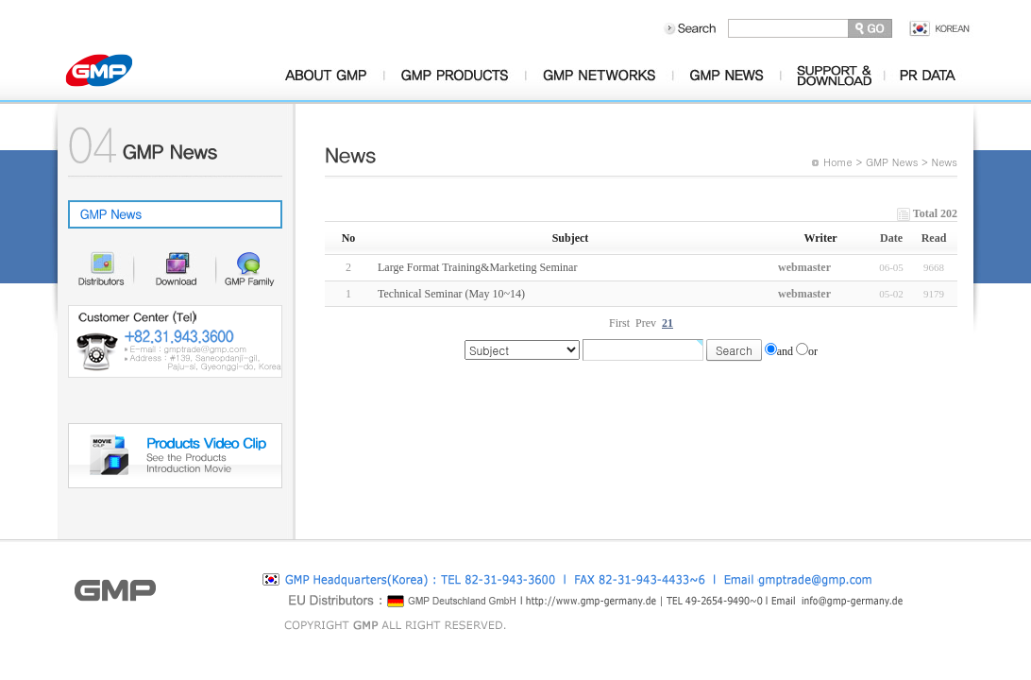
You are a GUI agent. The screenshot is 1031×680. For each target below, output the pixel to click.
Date (891, 238)
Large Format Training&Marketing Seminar (477, 267)
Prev (645, 323)
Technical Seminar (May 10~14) (451, 293)
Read (934, 238)
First (619, 323)
